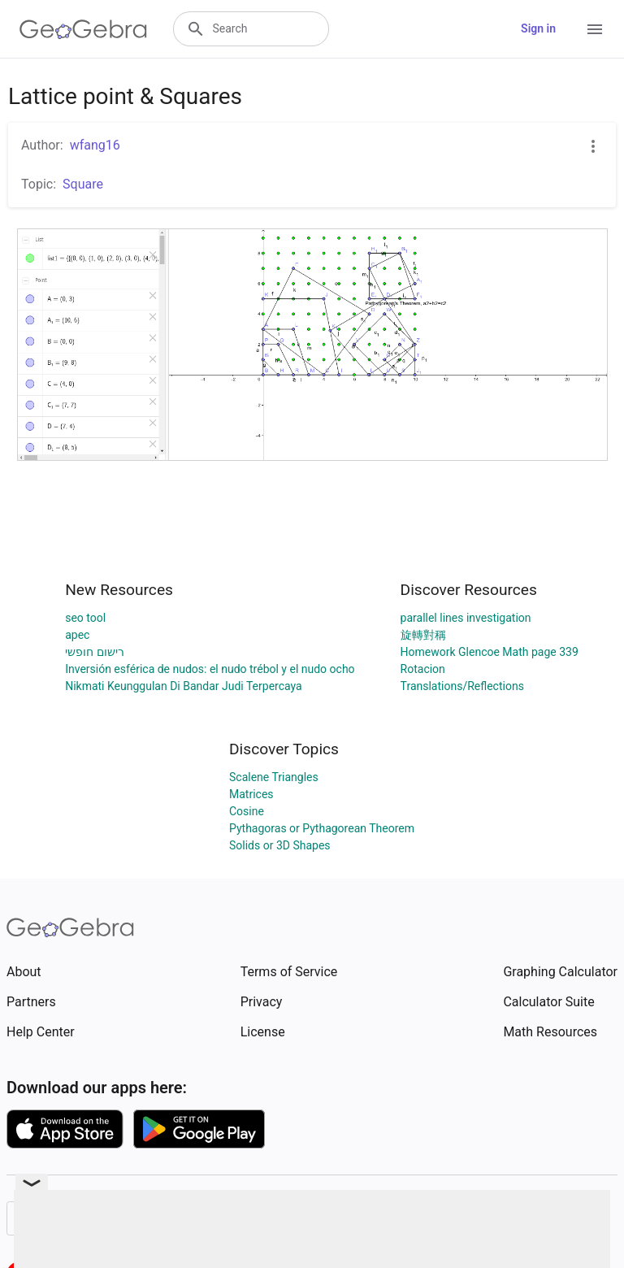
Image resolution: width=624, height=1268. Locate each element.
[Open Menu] (594, 29)
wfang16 (95, 145)
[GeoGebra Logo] (83, 29)
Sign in (538, 28)
